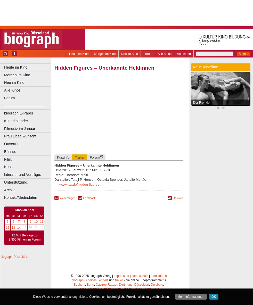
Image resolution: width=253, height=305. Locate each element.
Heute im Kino (78, 54)
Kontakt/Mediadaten (20, 197)
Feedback (89, 198)
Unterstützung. (16, 182)
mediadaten (159, 276)
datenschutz (140, 276)
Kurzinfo (63, 157)
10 (36, 222)
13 (13, 227)
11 (41, 222)
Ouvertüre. (13, 144)
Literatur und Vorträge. (22, 174)
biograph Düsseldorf (14, 257)
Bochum (79, 284)
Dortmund (126, 284)
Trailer (79, 157)
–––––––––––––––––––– (24, 106)
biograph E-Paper (18, 113)
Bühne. (10, 152)
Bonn (90, 284)
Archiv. (9, 190)
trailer (119, 280)
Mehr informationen (190, 297)
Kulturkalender (16, 121)
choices (91, 280)
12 (7, 227)
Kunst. (9, 167)
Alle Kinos (165, 54)
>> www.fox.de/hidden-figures (76, 184)
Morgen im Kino (105, 54)
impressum (121, 276)
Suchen (244, 54)
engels (103, 280)
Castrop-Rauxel (106, 284)
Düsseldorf (141, 284)
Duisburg (157, 284)
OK (213, 297)
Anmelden (184, 54)
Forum (147, 54)
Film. (8, 159)
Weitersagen (68, 198)
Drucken (178, 198)
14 (19, 227)
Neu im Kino (129, 54)
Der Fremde (201, 102)
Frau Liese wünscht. (20, 136)
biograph (77, 280)
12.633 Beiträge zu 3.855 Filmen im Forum (24, 237)
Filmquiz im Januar (19, 129)
